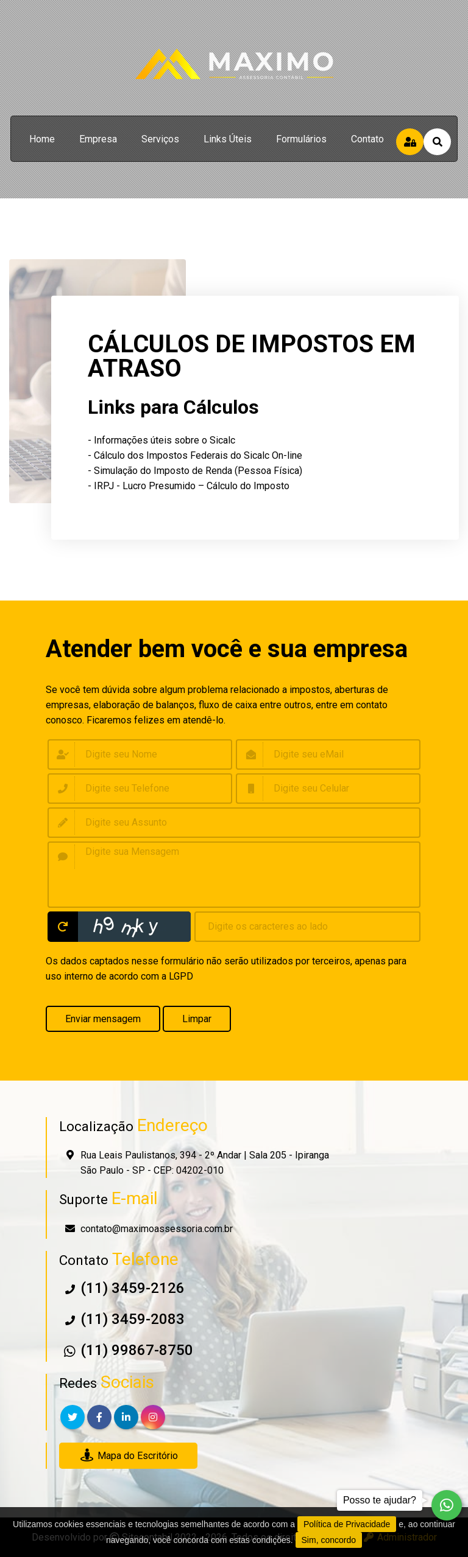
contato (367, 139)
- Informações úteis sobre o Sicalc (161, 440)
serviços (160, 139)
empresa (98, 139)
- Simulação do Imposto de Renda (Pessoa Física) (195, 470)
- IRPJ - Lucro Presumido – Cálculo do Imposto (188, 486)
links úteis (228, 139)
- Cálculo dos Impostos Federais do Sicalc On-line (195, 455)
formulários (301, 139)
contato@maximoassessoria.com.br (156, 1229)
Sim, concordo (329, 1540)
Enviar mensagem (103, 1019)
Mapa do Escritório (128, 1455)
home (42, 139)
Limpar (196, 1019)
